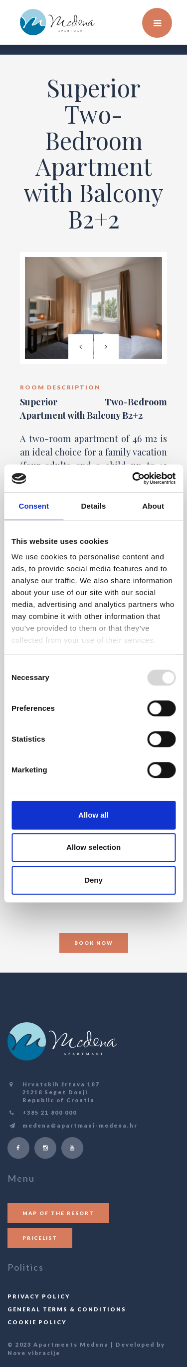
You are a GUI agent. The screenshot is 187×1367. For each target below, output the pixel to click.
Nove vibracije (33, 1353)
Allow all (93, 815)
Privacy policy (38, 1296)
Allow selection (93, 847)
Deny (93, 880)
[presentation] (80, 346)
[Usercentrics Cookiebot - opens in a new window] (133, 478)
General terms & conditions (66, 1309)
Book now (93, 943)
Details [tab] (93, 506)
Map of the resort (58, 1213)
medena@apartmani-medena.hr (80, 1125)
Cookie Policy (37, 1322)
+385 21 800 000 (49, 1112)
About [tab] (153, 506)
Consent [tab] (33, 506)
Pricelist (39, 1238)
